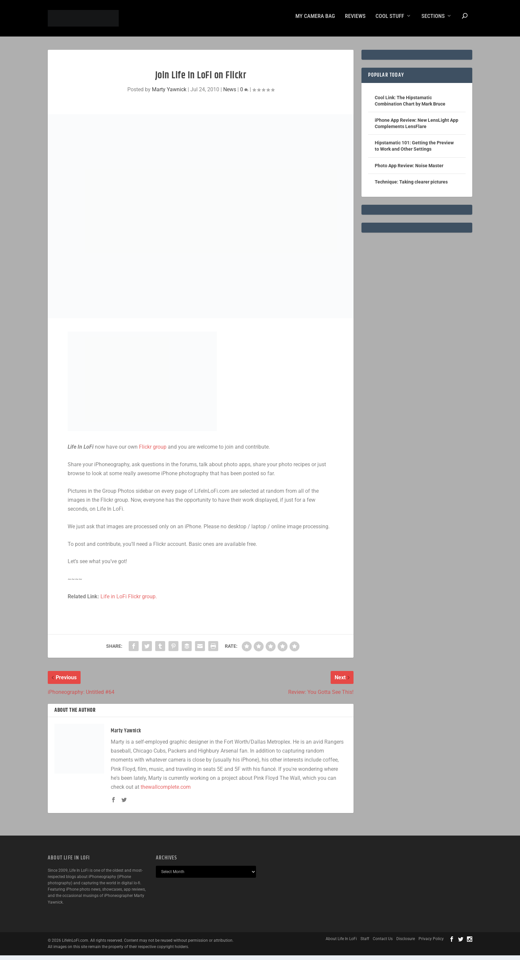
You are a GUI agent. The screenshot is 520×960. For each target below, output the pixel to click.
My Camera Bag (315, 21)
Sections (433, 21)
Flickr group (152, 451)
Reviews (355, 21)
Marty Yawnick (169, 94)
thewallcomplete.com (166, 791)
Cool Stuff (389, 21)
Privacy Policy (431, 943)
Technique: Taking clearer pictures (411, 186)
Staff (364, 943)
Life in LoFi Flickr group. (128, 601)
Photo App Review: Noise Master (409, 170)
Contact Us (383, 943)
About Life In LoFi (341, 943)
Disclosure (405, 943)
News (229, 94)
